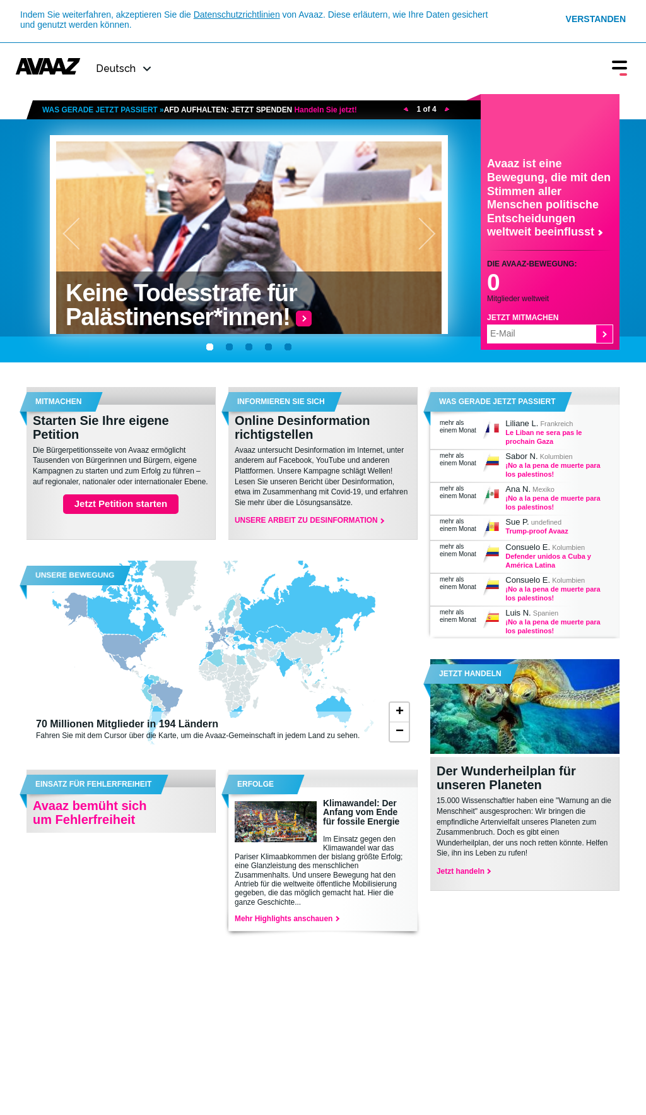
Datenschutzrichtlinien (237, 14)
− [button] (400, 731)
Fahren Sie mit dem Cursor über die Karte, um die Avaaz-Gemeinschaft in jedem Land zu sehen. (200, 729)
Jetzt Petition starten (121, 503)
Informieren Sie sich (281, 401)
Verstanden (596, 19)
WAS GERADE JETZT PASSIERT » (199, 109)
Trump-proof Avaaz (536, 531)
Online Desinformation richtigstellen (302, 427)
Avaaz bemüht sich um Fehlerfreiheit (89, 812)
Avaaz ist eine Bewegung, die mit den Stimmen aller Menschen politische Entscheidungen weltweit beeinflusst (549, 197)
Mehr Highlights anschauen (286, 918)
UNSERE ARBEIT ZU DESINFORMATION (309, 520)
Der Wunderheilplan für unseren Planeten (506, 778)
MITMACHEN (58, 401)
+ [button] (400, 712)
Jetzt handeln (470, 673)
